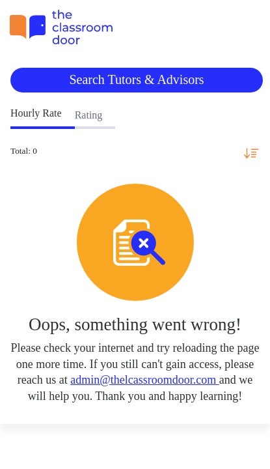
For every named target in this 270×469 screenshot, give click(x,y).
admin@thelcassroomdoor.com (144, 379)
